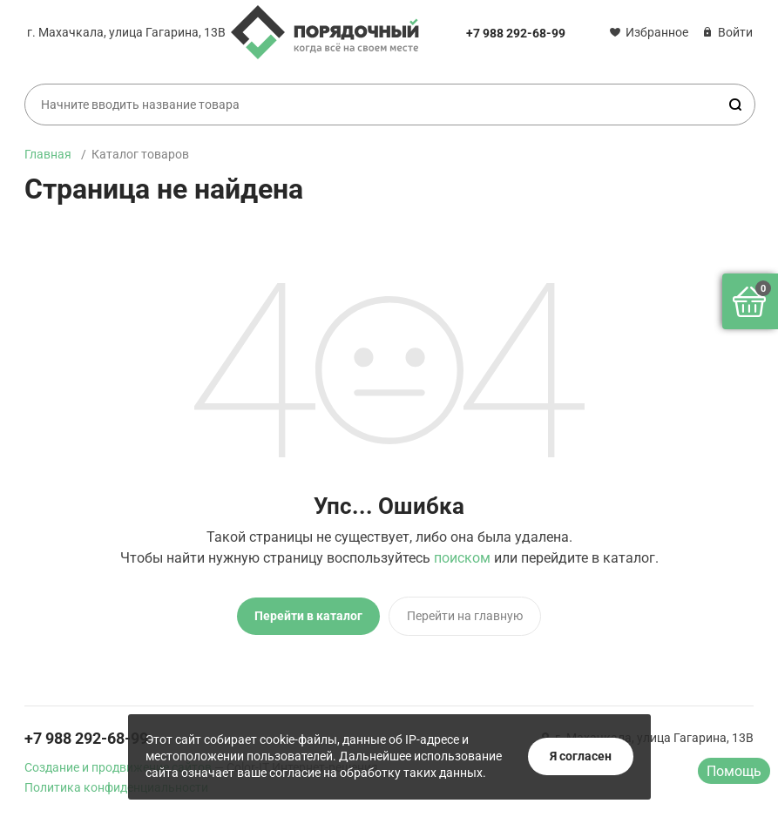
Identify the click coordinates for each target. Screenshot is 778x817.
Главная (47, 154)
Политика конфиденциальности (116, 787)
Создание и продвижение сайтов (118, 767)
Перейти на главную (465, 616)
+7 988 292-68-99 (515, 33)
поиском (462, 558)
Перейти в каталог (308, 616)
